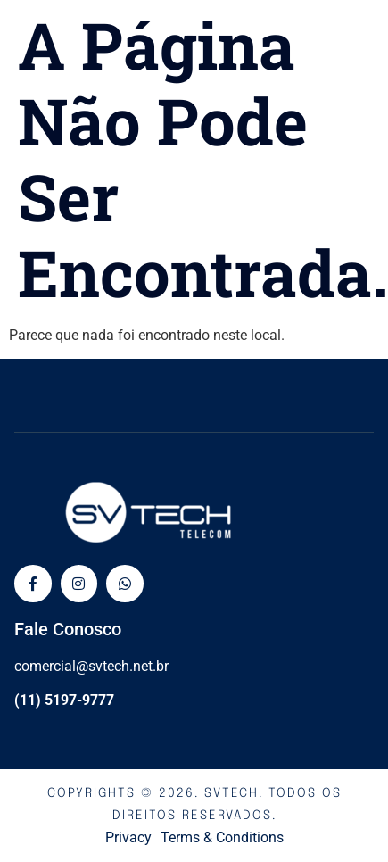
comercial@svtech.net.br (91, 666)
